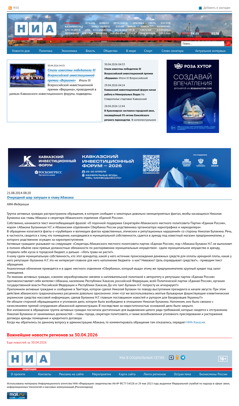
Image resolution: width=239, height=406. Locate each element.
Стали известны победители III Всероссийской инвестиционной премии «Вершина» (71, 75)
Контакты (44, 374)
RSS (14, 8)
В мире (131, 51)
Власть (90, 51)
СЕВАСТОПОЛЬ (147, 33)
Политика (45, 51)
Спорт (148, 51)
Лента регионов (155, 374)
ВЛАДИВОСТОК (102, 30)
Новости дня (20, 51)
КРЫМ (132, 26)
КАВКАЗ (104, 23)
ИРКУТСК (87, 33)
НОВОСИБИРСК (100, 26)
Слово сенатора (172, 51)
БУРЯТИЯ (101, 33)
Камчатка (163, 30)
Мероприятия (101, 374)
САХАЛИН (165, 33)
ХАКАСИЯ (145, 30)
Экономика (69, 51)
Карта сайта (127, 374)
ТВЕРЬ (152, 23)
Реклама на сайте (71, 374)
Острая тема (182, 374)
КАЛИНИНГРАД (74, 26)
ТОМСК (145, 26)
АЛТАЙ (120, 26)
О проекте (18, 374)
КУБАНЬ (90, 23)
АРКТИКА (138, 23)
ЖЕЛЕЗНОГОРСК (125, 30)
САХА (132, 33)
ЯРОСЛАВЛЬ (120, 23)
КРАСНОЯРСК (73, 30)
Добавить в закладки (214, 8)
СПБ (88, 30)
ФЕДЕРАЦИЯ (72, 23)
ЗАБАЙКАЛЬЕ (118, 33)
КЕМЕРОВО (164, 26)
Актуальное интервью (210, 51)
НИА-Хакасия (195, 322)
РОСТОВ (166, 23)
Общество (110, 51)
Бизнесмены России (213, 374)
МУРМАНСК (72, 33)
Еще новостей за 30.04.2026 (26, 342)
